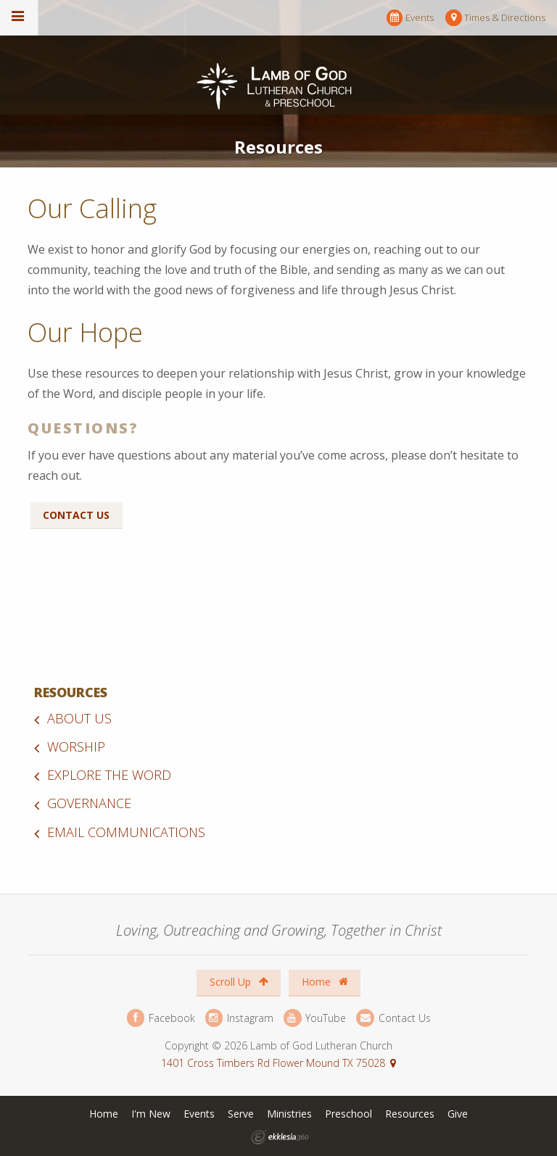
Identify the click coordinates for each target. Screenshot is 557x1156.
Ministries (289, 1113)
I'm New (150, 1113)
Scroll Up (239, 982)
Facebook (161, 1018)
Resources (70, 692)
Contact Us (76, 515)
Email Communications (126, 832)
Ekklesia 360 (280, 1137)
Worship (76, 746)
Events (410, 17)
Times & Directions (495, 17)
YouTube (315, 1018)
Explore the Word (109, 774)
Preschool (348, 1113)
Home (325, 982)
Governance (89, 803)
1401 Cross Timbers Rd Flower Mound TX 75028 (273, 1063)
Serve (241, 1113)
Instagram (239, 1018)
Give (457, 1113)
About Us (79, 718)
